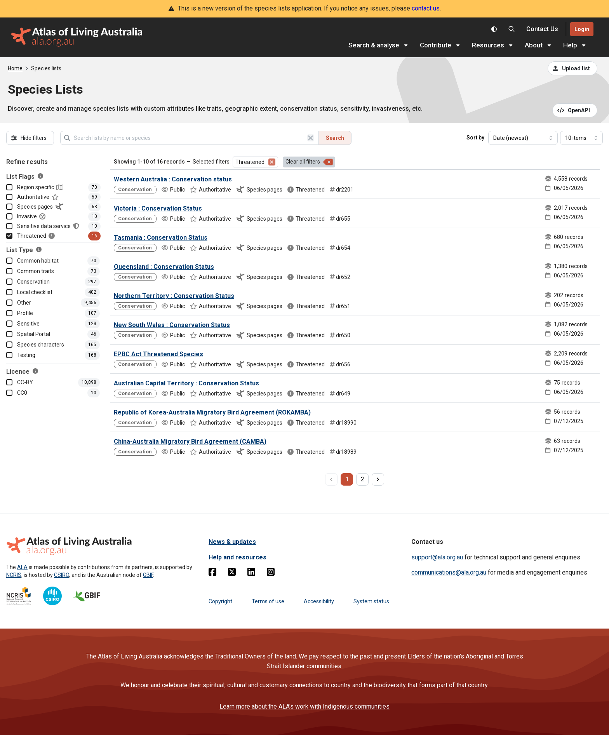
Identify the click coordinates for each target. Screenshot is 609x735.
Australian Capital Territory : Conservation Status (186, 383)
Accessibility (319, 601)
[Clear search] (310, 137)
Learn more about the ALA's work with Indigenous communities (304, 706)
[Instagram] (271, 573)
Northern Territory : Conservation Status (174, 296)
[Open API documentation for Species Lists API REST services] (575, 110)
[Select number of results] (581, 138)
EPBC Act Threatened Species (158, 354)
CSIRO (61, 575)
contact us (426, 8)
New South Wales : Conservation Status (172, 325)
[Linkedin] (251, 573)
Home (15, 68)
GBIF (148, 575)
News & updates (232, 541)
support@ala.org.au (437, 557)
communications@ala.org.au (448, 572)
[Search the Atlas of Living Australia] (512, 29)
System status (371, 601)
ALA (22, 567)
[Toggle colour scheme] (494, 29)
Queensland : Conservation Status (164, 266)
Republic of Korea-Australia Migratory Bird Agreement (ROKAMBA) (212, 412)
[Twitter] (232, 573)
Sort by (475, 137)
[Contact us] (542, 29)
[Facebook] (212, 573)
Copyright (220, 601)
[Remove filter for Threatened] (271, 161)
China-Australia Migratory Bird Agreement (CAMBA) (190, 441)
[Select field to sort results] (523, 138)
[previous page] (331, 479)
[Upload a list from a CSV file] (572, 68)
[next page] (378, 479)
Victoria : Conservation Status (158, 208)
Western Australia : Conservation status (173, 179)
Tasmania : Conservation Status (160, 237)
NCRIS (13, 575)
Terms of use (268, 601)
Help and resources (237, 557)
